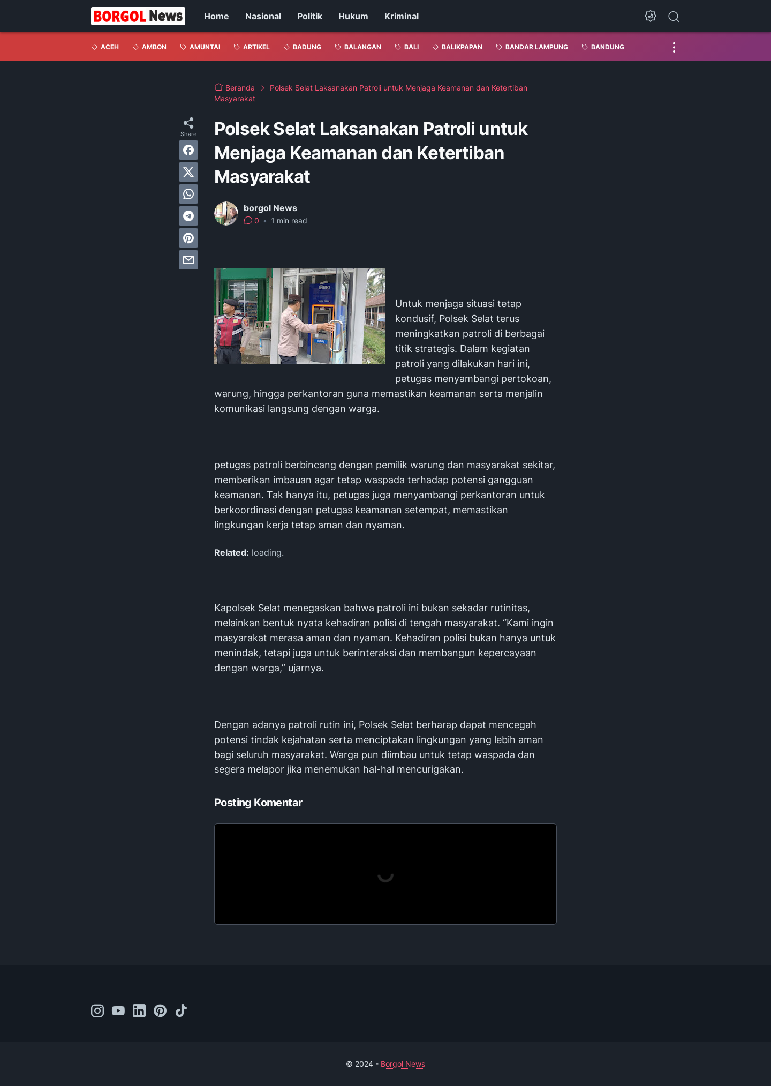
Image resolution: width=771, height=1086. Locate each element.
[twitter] (188, 172)
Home (216, 16)
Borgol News (403, 1063)
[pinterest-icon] (160, 1011)
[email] (188, 259)
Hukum (353, 16)
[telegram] (188, 216)
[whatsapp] (188, 194)
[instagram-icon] (97, 1011)
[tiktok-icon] (181, 1011)
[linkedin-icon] (139, 1011)
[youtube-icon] (118, 1011)
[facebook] (188, 150)
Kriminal (401, 16)
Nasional (263, 16)
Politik (309, 16)
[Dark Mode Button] (650, 16)
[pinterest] (188, 238)
